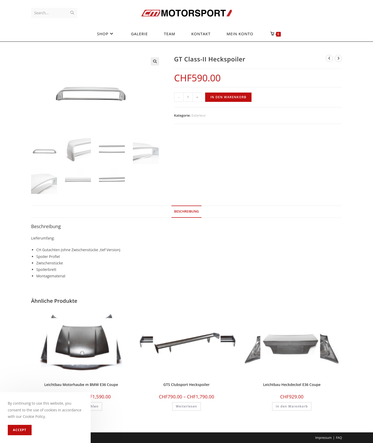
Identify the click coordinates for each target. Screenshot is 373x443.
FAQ (339, 437)
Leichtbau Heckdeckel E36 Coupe (292, 384)
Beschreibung (186, 211)
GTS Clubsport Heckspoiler (186, 384)
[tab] (186, 211)
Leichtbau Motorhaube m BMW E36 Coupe (81, 384)
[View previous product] (329, 58)
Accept (19, 430)
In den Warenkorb (228, 97)
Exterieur (198, 115)
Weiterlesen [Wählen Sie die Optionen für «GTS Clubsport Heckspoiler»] (186, 406)
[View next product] (338, 58)
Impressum (323, 437)
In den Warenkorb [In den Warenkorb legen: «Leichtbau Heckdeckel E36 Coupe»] (292, 406)
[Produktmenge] (188, 97)
